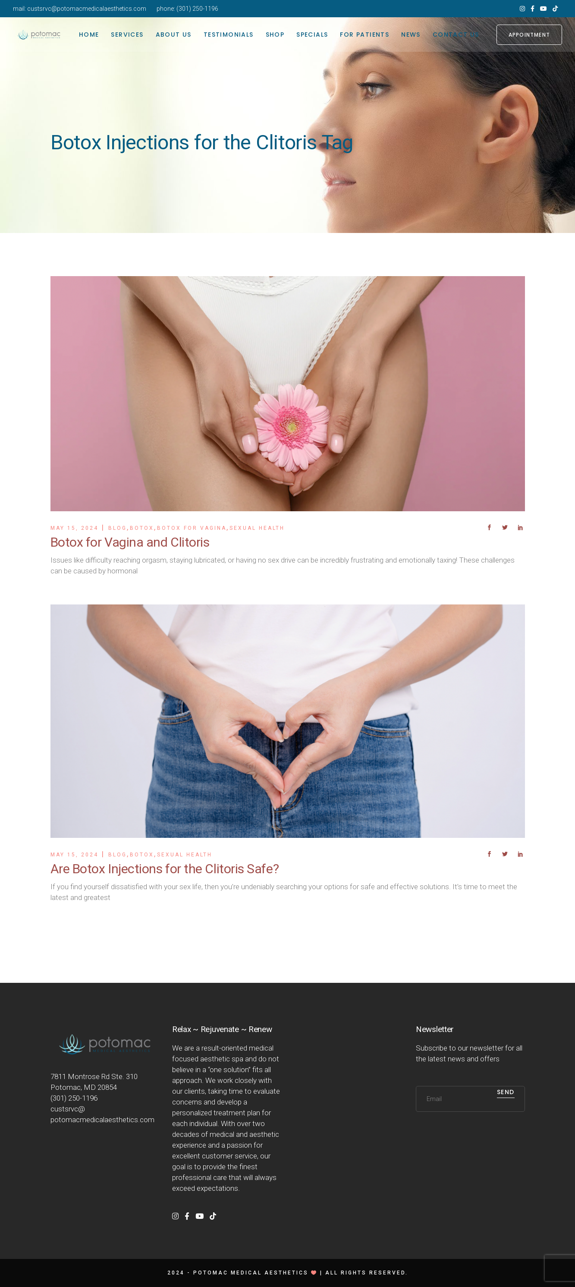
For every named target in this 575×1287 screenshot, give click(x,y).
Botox (142, 528)
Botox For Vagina (191, 528)
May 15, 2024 (74, 528)
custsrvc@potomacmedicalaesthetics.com (86, 8)
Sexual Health (257, 528)
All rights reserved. (366, 1273)
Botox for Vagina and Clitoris (130, 542)
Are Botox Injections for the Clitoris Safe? (164, 868)
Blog (117, 528)
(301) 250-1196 (197, 8)
